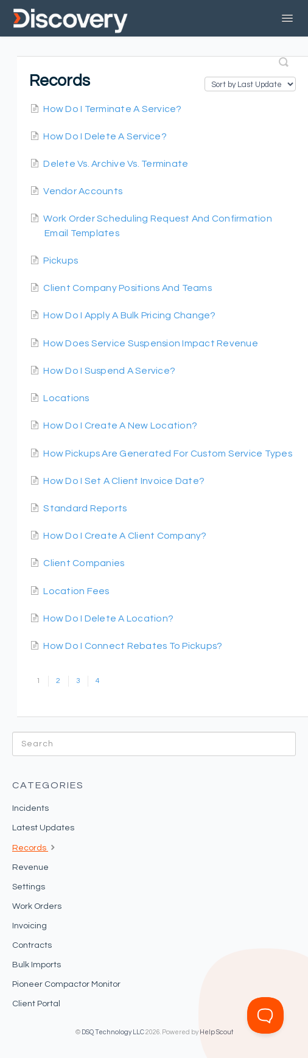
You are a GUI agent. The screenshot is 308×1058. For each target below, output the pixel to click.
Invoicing (29, 926)
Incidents (30, 808)
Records (35, 846)
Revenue (30, 867)
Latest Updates (43, 828)
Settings (28, 887)
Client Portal (36, 1004)
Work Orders (36, 906)
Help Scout (216, 1032)
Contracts (32, 945)
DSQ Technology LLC (113, 1032)
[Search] (154, 744)
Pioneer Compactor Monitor (66, 984)
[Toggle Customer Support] (265, 1015)
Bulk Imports (36, 965)
